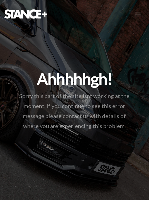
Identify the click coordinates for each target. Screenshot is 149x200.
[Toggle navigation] (138, 14)
